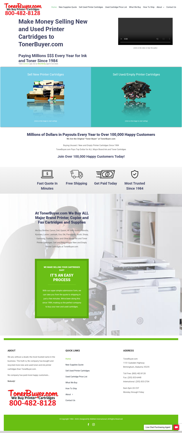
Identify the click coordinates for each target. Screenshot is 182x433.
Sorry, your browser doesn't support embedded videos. (145, 31)
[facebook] (88, 424)
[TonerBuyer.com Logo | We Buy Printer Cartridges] (23, 4)
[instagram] (93, 424)
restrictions (26, 64)
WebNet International (98, 419)
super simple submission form (121, 290)
